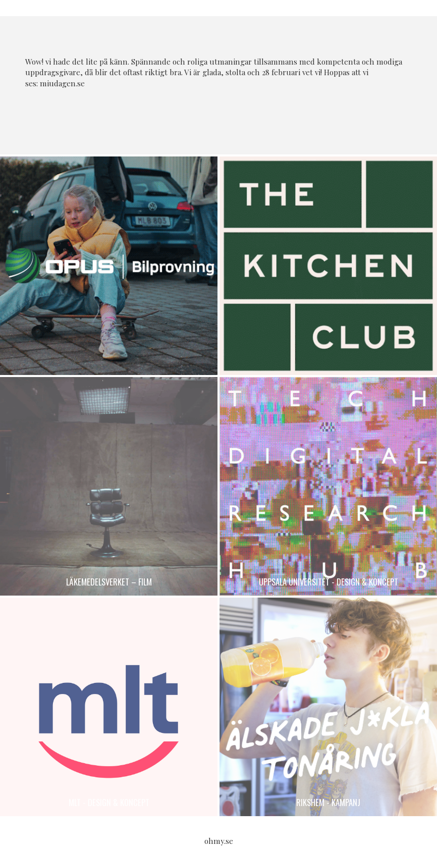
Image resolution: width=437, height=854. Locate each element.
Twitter (229, 116)
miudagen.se (62, 83)
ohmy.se (218, 841)
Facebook (207, 116)
